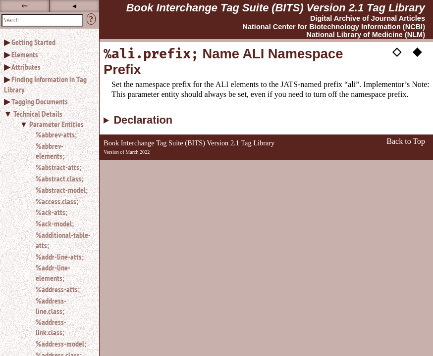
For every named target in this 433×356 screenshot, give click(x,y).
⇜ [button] (24, 5)
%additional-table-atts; (63, 240)
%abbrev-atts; (56, 134)
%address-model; (61, 344)
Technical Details (37, 114)
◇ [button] (396, 50)
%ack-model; (55, 223)
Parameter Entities (56, 124)
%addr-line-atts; (60, 257)
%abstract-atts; (58, 167)
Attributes (26, 67)
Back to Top (405, 141)
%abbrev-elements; (50, 151)
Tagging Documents (39, 101)
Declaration (142, 120)
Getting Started (33, 42)
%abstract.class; (59, 178)
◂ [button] (74, 5)
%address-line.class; (51, 306)
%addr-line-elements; (53, 273)
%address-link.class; (51, 327)
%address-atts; (58, 289)
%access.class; (57, 201)
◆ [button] (417, 50)
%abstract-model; (62, 190)
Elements (24, 54)
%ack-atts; (51, 212)
